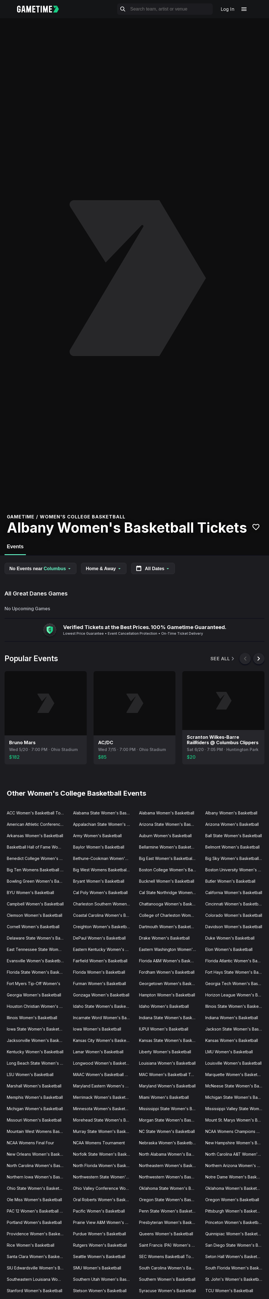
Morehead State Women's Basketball (104, 1120)
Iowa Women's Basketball (97, 1029)
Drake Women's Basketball (164, 938)
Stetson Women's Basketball (100, 1290)
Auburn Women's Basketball (165, 835)
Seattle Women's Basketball (99, 1256)
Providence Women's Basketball (37, 1233)
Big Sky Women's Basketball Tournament (236, 858)
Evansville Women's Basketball (36, 960)
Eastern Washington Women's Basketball (170, 949)
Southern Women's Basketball (167, 1279)
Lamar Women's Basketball (98, 1051)
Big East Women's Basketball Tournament (170, 858)
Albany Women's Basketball (231, 812)
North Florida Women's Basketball (104, 1165)
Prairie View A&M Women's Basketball (104, 1222)
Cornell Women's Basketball (33, 926)
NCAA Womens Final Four (30, 1142)
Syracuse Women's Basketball (167, 1290)
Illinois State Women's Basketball (235, 1006)
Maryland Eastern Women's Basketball (104, 1085)
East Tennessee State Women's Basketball (38, 949)
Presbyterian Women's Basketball (170, 1222)
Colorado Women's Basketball (233, 915)
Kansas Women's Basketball (231, 1040)
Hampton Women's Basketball (167, 994)
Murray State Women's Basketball (104, 1131)
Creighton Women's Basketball (102, 926)
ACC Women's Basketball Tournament (38, 812)
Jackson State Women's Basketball (236, 1029)
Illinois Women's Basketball (32, 1017)
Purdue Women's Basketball (99, 1233)
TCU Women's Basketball (229, 1290)
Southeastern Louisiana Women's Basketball (38, 1279)
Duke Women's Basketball (229, 938)
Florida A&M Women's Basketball (170, 960)
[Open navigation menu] (244, 9)
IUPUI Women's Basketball (163, 1029)
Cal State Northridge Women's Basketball (170, 892)
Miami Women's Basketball (164, 1097)
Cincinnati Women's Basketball (233, 903)
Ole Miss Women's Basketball (34, 1199)
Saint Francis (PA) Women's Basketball (170, 1245)
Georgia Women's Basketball (34, 994)
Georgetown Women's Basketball (170, 983)
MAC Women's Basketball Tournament (170, 1074)
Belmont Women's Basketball (232, 847)
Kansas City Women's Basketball (103, 1040)
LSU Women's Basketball (30, 1074)
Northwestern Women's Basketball (170, 1176)
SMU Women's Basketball (97, 1267)
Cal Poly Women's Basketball (100, 892)
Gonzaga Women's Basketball (101, 994)
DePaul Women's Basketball (99, 938)
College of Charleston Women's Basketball (170, 915)
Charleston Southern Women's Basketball (104, 903)
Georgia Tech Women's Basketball (236, 983)
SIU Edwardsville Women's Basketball (38, 1267)
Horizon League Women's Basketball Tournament (236, 994)
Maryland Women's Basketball (167, 1085)
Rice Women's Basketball (30, 1245)
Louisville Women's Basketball (233, 1063)
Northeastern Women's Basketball (170, 1165)
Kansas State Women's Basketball (170, 1040)
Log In (227, 9)
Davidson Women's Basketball (233, 926)
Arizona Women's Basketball (232, 824)
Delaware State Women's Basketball (38, 938)
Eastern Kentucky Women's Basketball (104, 949)
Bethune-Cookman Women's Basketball (104, 858)
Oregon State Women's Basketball (170, 1199)
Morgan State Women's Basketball (170, 1120)
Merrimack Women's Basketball (102, 1097)
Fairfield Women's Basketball (100, 960)
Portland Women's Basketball (34, 1222)
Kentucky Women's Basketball (35, 1051)
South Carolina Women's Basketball (170, 1267)
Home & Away (104, 568)
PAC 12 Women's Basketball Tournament (38, 1211)
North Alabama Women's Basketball (170, 1154)
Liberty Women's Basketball (165, 1051)
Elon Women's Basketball (229, 949)
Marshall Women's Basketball (34, 1085)
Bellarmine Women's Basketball (168, 847)
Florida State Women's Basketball (38, 972)
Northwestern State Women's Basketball (104, 1176)
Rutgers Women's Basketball (100, 1245)
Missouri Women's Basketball (34, 1120)
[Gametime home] (41, 9)
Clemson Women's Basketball (34, 915)
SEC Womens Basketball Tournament (170, 1256)
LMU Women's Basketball (229, 1051)
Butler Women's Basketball (230, 881)
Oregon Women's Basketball (232, 1199)
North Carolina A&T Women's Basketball (236, 1154)
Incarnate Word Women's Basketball (104, 1017)
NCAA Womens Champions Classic (236, 1131)
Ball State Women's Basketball (233, 835)
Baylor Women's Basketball (98, 847)
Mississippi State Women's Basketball (170, 1108)
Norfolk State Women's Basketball (104, 1154)
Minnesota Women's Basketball (102, 1108)
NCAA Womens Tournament (99, 1142)
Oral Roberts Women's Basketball (104, 1199)
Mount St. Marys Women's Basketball (236, 1120)
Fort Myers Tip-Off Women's (33, 983)
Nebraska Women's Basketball (167, 1142)
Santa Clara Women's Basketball (37, 1256)
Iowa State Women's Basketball (36, 1029)
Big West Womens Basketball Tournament (104, 869)
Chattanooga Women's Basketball (170, 903)
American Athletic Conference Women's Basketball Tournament (38, 824)
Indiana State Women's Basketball (170, 1017)
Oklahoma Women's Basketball (234, 1188)
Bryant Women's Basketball (98, 881)
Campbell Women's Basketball (35, 903)
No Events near (40, 568)
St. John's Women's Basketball (234, 1279)
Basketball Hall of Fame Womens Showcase (38, 847)
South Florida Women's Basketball (236, 1267)
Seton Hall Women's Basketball (234, 1256)
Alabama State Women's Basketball (104, 812)
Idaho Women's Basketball (164, 1006)
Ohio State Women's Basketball (36, 1188)
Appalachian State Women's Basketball (104, 824)
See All (222, 658)
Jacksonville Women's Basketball (38, 1040)
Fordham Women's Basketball (166, 972)
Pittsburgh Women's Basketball (234, 1211)
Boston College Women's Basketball (170, 869)
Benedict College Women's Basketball (38, 858)
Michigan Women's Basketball (35, 1108)
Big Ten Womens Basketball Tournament (38, 869)
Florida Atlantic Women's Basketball (236, 960)
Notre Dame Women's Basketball (236, 1176)
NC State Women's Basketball (167, 1131)
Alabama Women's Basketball (166, 812)
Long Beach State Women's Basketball (38, 1063)
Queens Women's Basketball (166, 1233)
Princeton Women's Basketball (233, 1222)
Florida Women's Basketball (99, 972)
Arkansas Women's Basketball (35, 835)
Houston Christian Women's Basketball (38, 1006)
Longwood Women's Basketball (103, 1063)
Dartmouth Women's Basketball (168, 926)
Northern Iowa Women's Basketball (38, 1176)
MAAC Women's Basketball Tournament (104, 1074)
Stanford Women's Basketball (34, 1290)
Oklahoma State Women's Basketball (170, 1188)
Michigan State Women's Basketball (236, 1097)
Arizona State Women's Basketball (170, 824)
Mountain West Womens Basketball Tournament (38, 1131)
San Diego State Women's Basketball (236, 1245)
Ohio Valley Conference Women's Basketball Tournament (104, 1188)
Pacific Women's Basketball (99, 1211)
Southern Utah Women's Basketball (104, 1279)
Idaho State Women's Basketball (103, 1006)
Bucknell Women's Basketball (166, 881)
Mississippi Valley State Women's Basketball (236, 1108)
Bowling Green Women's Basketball (38, 881)
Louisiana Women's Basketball (167, 1063)
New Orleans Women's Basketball (38, 1154)
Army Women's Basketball (97, 835)
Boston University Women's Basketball (236, 869)
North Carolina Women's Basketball (38, 1165)
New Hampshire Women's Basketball (236, 1142)
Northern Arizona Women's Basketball (236, 1165)
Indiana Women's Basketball (231, 1017)
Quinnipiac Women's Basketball (234, 1233)
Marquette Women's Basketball (234, 1074)
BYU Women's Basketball (30, 892)
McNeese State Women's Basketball (236, 1085)
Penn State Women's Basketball (169, 1211)
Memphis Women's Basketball (35, 1097)
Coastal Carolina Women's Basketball (104, 915)
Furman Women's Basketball (99, 983)
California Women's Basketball (233, 892)
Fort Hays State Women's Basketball (236, 972)
